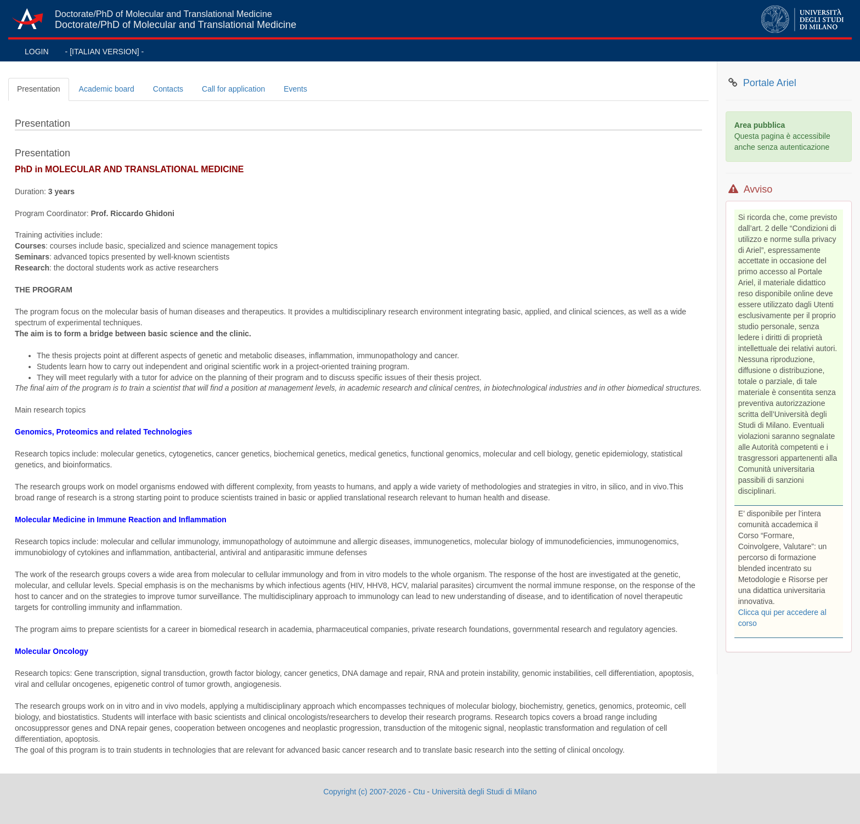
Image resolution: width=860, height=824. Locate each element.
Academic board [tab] (106, 88)
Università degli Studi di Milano (484, 791)
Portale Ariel (769, 83)
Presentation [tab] (38, 88)
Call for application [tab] (233, 88)
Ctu (419, 791)
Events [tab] (295, 88)
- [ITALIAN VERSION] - (104, 51)
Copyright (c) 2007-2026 (364, 791)
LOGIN (37, 51)
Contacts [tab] (168, 88)
